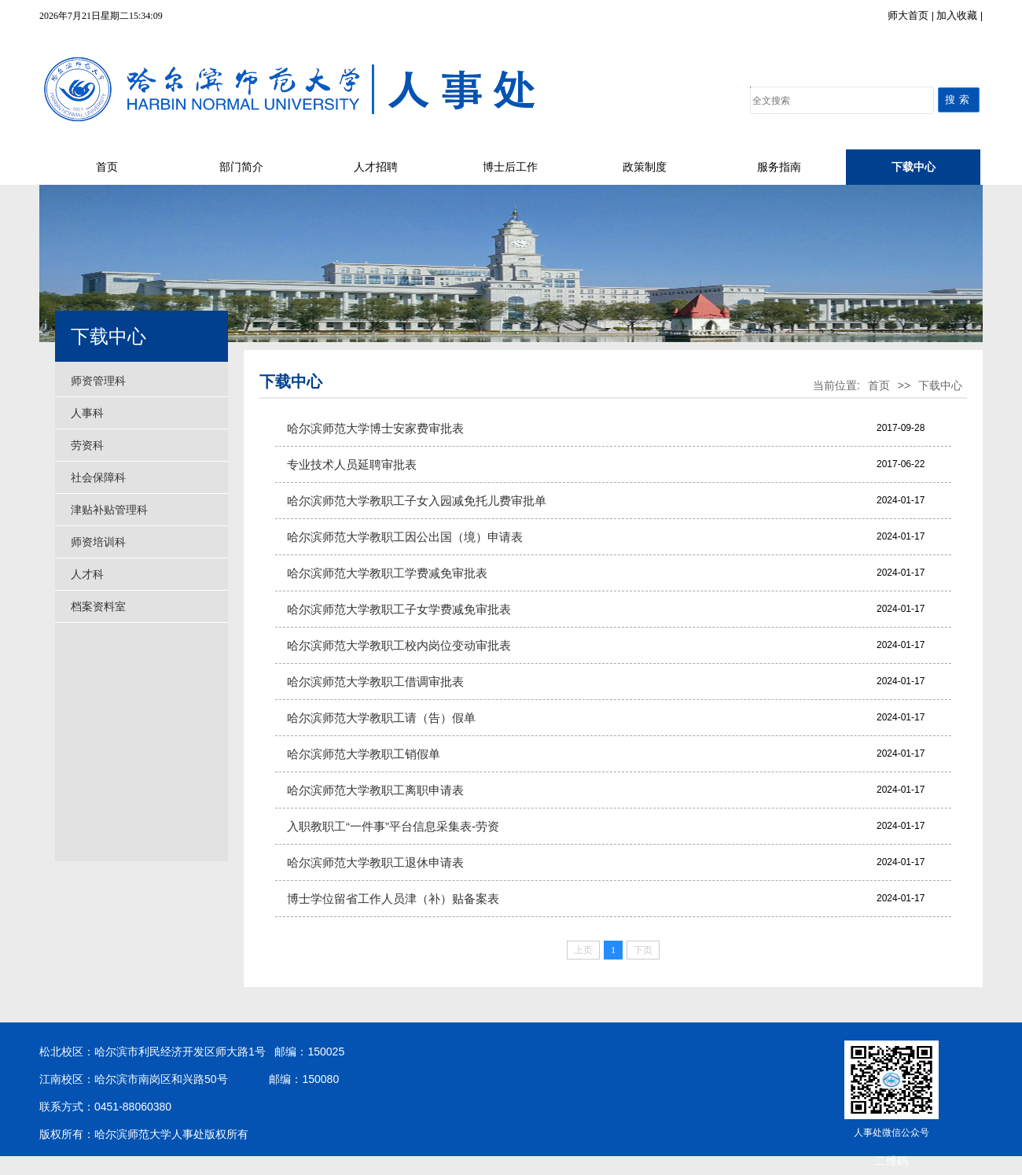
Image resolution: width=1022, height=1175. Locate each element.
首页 (107, 167)
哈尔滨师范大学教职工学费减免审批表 (387, 573)
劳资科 (87, 445)
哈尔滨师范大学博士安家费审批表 (375, 428)
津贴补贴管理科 (109, 509)
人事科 (87, 413)
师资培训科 (98, 542)
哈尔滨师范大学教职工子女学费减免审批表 (399, 609)
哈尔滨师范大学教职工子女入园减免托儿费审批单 (416, 500)
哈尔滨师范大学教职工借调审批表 (375, 681)
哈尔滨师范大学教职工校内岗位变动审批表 (399, 645)
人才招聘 (376, 167)
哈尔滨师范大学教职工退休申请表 (375, 862)
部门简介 (241, 167)
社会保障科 (98, 477)
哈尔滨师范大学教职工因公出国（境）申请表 (405, 536)
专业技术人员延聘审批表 (352, 464)
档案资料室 (98, 606)
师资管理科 (98, 380)
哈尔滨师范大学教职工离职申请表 (375, 790)
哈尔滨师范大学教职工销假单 (363, 754)
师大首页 (910, 15)
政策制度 (645, 167)
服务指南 (779, 167)
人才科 (87, 574)
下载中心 (913, 167)
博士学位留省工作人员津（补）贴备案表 (393, 898)
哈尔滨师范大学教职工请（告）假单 (381, 717)
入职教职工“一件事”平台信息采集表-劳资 (393, 826)
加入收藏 (958, 15)
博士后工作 (510, 167)
